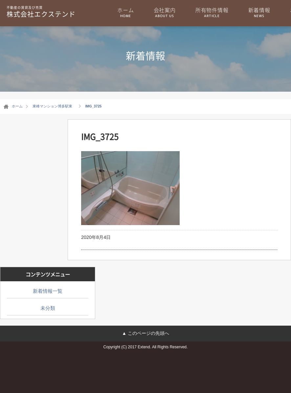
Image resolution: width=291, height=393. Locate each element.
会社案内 (165, 12)
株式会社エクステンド (41, 11)
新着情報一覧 (47, 291)
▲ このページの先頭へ (145, 333)
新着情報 (259, 12)
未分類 (47, 308)
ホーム (125, 12)
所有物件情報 (212, 12)
